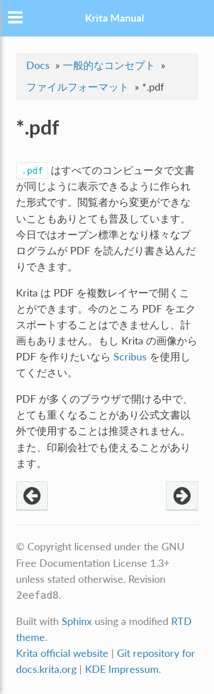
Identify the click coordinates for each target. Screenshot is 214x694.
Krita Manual (114, 18)
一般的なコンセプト (109, 65)
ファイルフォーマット (77, 87)
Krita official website (62, 653)
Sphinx (77, 621)
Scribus (130, 357)
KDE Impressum (122, 669)
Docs (38, 65)
